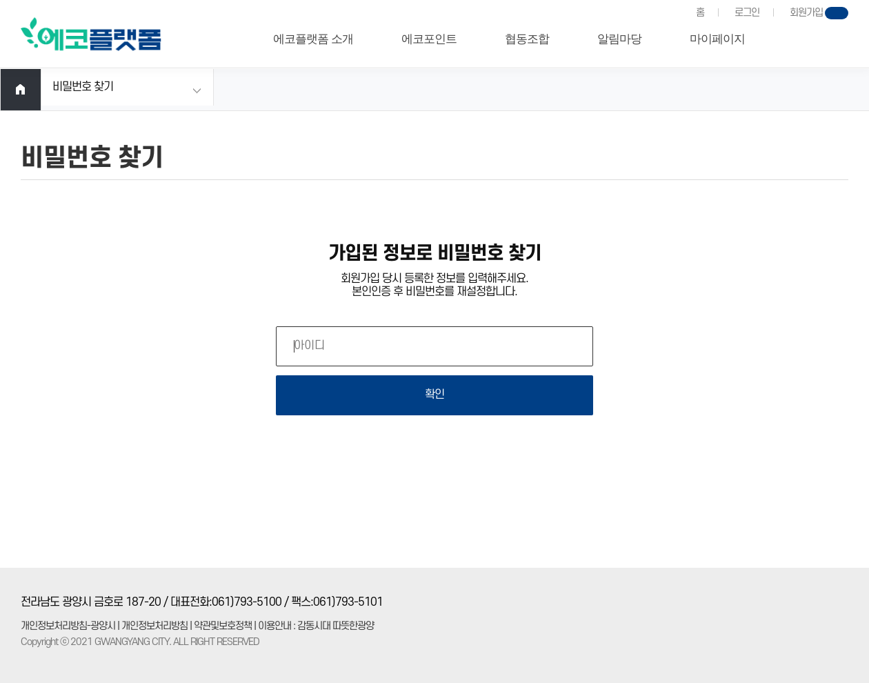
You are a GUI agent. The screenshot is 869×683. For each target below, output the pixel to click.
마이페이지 (717, 39)
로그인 (747, 13)
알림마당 (619, 39)
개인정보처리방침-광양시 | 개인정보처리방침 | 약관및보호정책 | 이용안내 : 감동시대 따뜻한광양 (197, 626)
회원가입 (806, 13)
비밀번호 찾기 (82, 87)
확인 (434, 394)
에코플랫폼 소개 (312, 39)
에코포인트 (429, 39)
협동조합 (527, 39)
